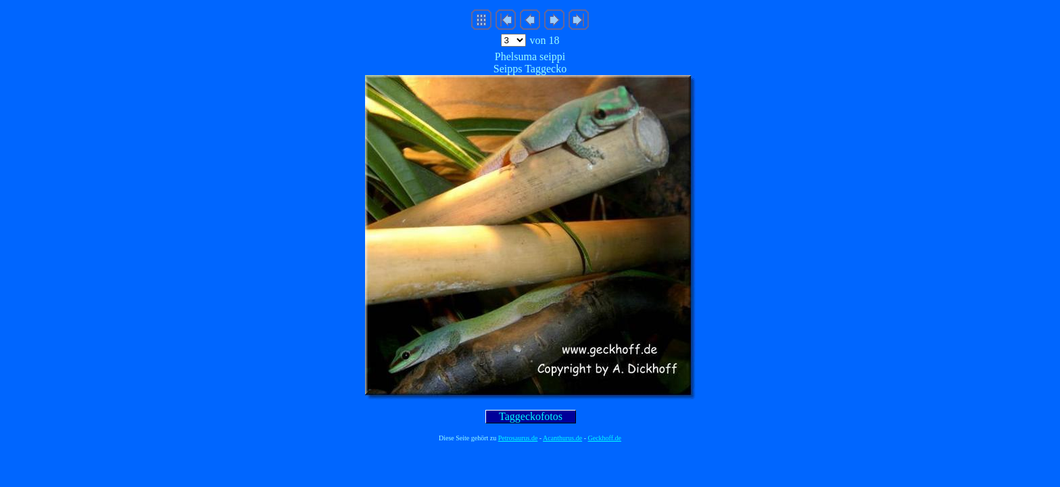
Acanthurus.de (562, 438)
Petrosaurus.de (518, 438)
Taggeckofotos (530, 416)
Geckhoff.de (605, 438)
